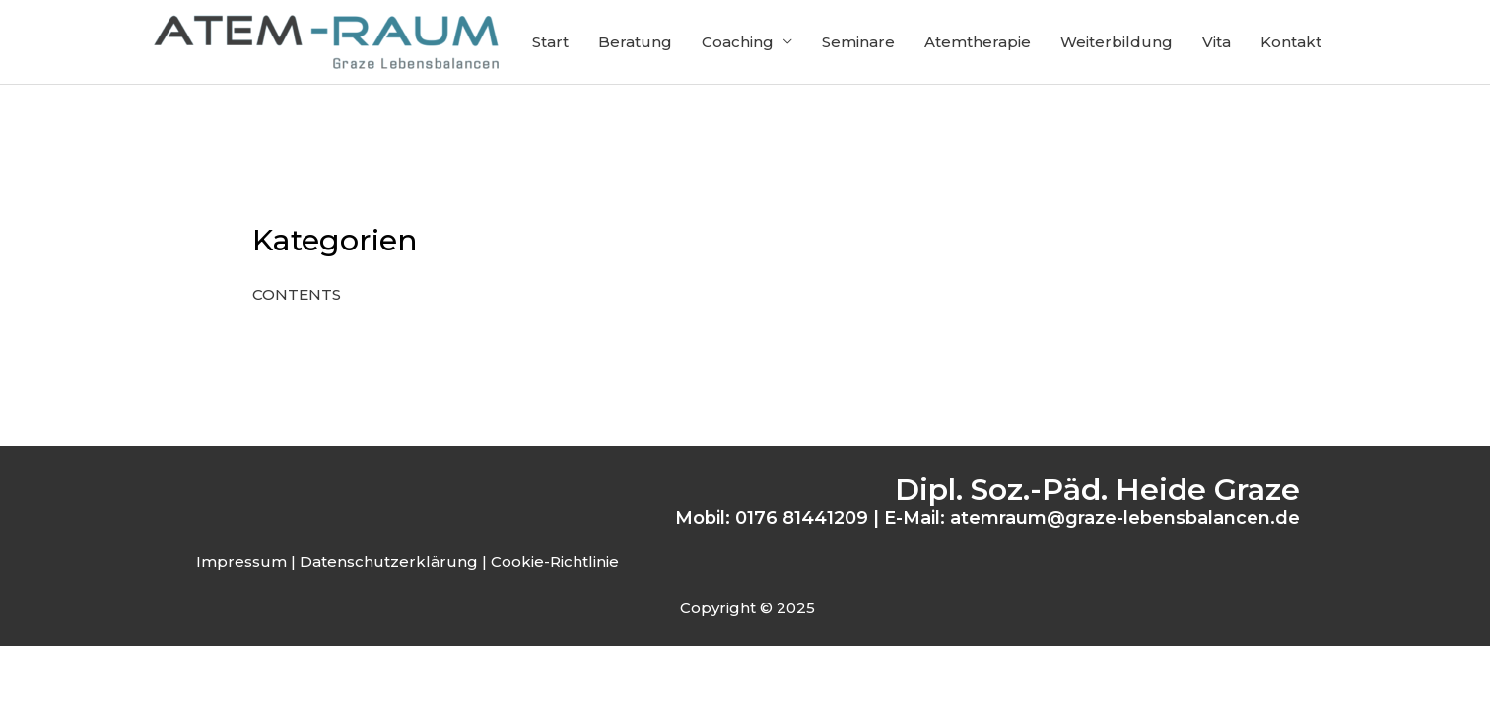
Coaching (738, 42)
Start (550, 42)
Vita (1216, 42)
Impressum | (246, 561)
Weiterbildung (1116, 42)
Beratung (635, 42)
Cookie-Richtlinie (555, 561)
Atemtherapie (977, 42)
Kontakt (1290, 42)
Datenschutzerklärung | (393, 561)
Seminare (858, 42)
